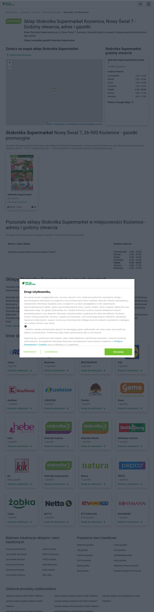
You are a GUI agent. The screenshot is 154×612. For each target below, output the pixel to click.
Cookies (42, 344)
